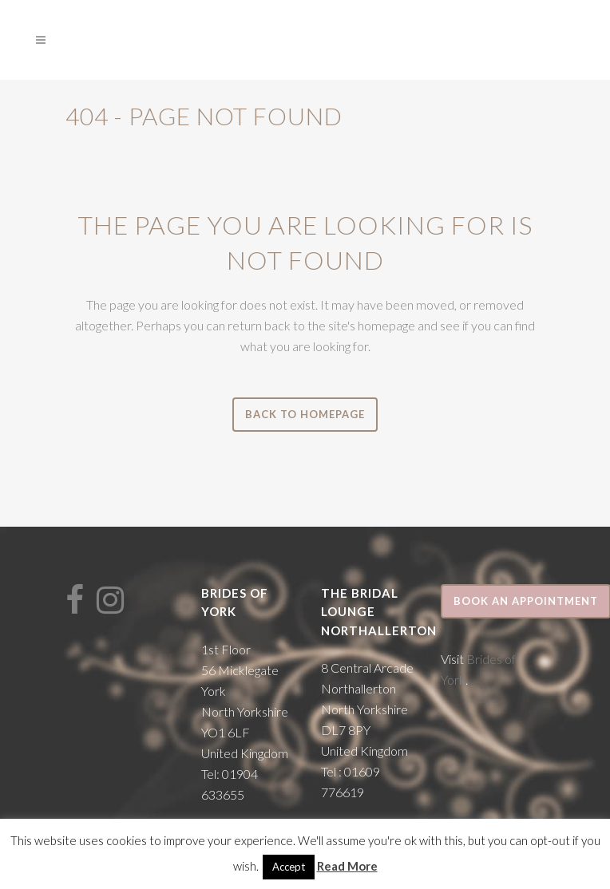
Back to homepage (305, 414)
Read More (347, 866)
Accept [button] (288, 866)
